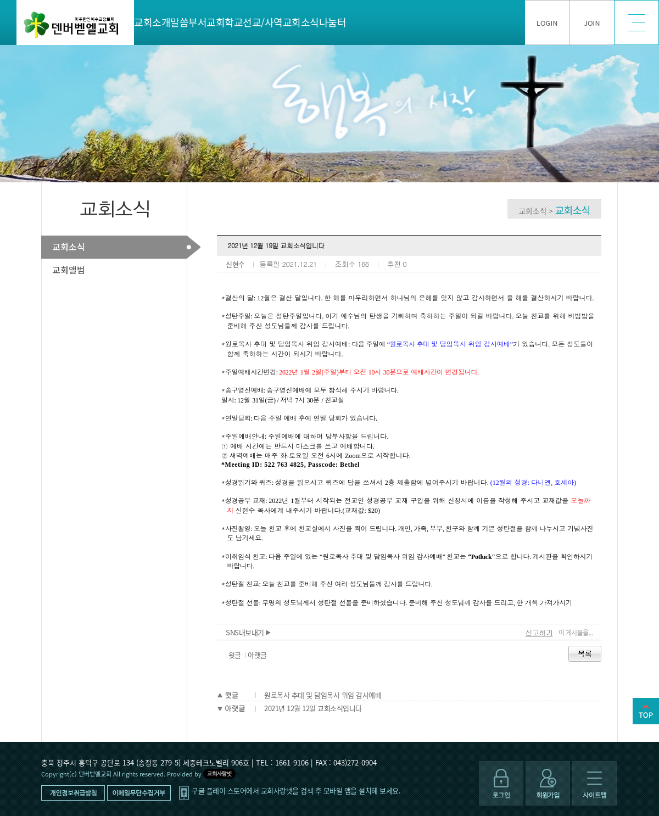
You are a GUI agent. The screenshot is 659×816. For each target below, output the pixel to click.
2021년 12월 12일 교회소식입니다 (313, 708)
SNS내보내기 (248, 632)
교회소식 (301, 22)
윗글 (234, 655)
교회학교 (224, 22)
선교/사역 (263, 22)
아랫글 (257, 655)
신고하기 (539, 632)
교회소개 (152, 22)
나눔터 (333, 22)
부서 (197, 22)
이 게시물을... (576, 633)
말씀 (179, 22)
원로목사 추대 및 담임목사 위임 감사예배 (322, 695)
